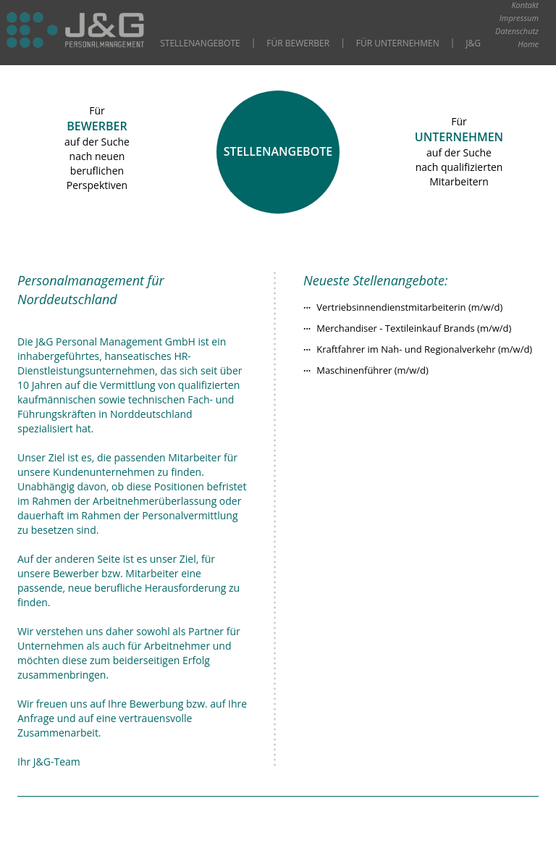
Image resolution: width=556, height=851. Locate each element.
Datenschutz (517, 30)
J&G (473, 43)
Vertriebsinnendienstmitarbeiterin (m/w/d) (409, 307)
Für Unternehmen (397, 43)
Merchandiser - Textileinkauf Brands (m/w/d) (413, 328)
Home (528, 43)
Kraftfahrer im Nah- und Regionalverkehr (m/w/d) (424, 349)
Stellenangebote (200, 43)
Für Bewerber (297, 43)
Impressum (519, 17)
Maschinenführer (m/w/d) (372, 370)
